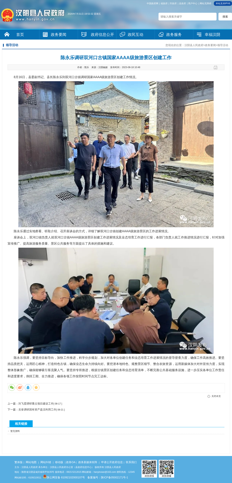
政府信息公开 (102, 34)
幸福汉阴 (212, 34)
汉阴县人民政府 (193, 45)
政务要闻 (58, 34)
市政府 (173, 3)
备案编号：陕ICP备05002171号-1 (107, 477)
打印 (217, 67)
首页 (20, 34)
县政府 (182, 3)
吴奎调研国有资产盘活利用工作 (37, 409)
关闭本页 (216, 396)
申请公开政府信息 (112, 462)
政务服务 (174, 34)
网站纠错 (45, 462)
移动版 (59, 462)
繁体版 (18, 462)
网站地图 (31, 462)
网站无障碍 (205, 3)
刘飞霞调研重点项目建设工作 (36, 403)
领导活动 (222, 45)
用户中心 (192, 3)
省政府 (164, 3)
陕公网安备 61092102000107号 (64, 477)
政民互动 (135, 34)
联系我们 (131, 462)
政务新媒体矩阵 (87, 462)
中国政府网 (152, 3)
